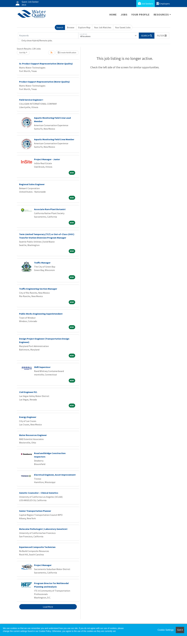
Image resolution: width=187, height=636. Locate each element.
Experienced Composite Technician (37, 547)
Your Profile (140, 14)
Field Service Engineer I (31, 99)
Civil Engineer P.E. (28, 392)
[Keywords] (48, 35)
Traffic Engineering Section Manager (38, 288)
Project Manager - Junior (47, 159)
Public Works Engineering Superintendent (41, 313)
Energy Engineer (27, 417)
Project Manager (42, 565)
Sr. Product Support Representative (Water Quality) (46, 63)
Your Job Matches (102, 27)
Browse (70, 27)
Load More (48, 606)
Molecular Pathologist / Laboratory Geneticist (43, 529)
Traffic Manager (42, 262)
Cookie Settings (166, 630)
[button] (162, 35)
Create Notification (67, 52)
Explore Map (84, 27)
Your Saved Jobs (123, 27)
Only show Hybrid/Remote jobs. (36, 40)
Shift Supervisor (42, 367)
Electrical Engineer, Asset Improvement (55, 474)
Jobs (124, 14)
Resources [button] (161, 14)
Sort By (22, 52)
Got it (180, 630)
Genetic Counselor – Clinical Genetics (38, 492)
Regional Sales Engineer (32, 184)
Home (113, 14)
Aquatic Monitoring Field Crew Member (54, 139)
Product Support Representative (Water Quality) (44, 81)
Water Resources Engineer (33, 435)
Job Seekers (145, 3)
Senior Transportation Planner (35, 510)
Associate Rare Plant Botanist (50, 209)
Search (59, 27)
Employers (163, 3)
